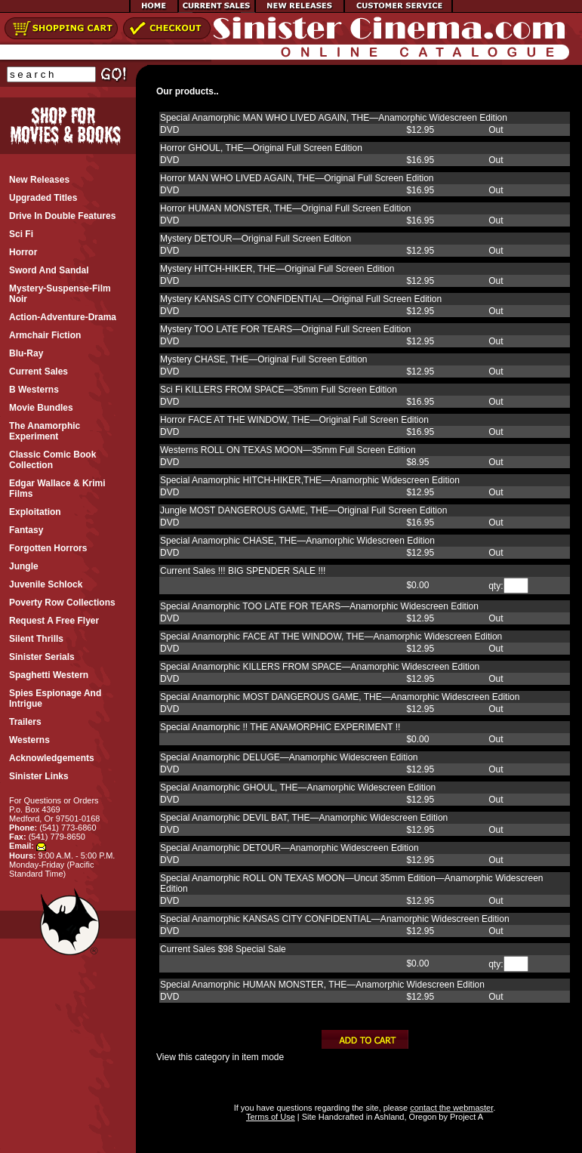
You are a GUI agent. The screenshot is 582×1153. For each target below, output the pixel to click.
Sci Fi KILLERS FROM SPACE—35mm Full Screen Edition (278, 389)
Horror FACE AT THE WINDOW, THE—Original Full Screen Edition (294, 420)
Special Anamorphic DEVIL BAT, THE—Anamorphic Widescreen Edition (304, 817)
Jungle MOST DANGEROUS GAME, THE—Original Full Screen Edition (303, 510)
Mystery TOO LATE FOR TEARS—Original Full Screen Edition (285, 329)
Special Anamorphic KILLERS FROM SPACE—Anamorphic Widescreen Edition (319, 666)
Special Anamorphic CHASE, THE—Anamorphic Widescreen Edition (297, 540)
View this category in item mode (220, 1057)
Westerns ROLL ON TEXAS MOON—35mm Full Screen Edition (288, 450)
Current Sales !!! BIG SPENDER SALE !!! (242, 571)
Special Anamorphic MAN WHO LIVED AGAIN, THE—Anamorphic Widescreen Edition (333, 118)
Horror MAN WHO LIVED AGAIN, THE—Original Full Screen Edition (297, 178)
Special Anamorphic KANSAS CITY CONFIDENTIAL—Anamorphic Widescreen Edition (335, 919)
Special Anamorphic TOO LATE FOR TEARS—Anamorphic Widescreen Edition (319, 606)
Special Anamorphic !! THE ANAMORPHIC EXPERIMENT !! (280, 727)
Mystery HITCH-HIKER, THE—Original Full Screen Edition (277, 269)
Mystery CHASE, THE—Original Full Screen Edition (264, 359)
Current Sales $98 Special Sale (223, 949)
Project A (465, 1116)
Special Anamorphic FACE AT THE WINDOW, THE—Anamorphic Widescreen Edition (331, 636)
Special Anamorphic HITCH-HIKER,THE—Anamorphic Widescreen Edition (310, 480)
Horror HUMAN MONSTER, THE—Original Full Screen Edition (285, 208)
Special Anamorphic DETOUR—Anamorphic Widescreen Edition (289, 848)
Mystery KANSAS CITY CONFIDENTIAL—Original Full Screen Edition (301, 299)
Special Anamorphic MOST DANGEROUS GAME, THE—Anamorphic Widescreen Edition (339, 697)
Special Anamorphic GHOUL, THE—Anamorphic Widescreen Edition (298, 787)
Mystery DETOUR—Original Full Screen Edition (255, 238)
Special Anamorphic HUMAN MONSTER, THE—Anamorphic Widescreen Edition (322, 984)
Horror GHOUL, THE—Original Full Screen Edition (261, 148)
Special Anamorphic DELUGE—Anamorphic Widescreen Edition (289, 757)
